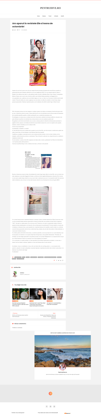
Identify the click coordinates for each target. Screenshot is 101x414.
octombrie (40, 257)
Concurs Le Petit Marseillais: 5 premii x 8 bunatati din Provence (80, 378)
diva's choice (15, 300)
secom (14, 258)
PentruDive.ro (50, 8)
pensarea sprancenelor (50, 257)
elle (24, 257)
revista (59, 257)
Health (62, 16)
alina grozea (18, 257)
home (38, 16)
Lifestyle (56, 16)
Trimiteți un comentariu (17, 327)
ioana (28, 257)
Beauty (44, 16)
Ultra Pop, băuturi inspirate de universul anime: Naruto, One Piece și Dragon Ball (80, 392)
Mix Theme (62, 410)
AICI (58, 180)
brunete (31, 300)
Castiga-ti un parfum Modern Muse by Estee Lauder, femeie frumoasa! (79, 371)
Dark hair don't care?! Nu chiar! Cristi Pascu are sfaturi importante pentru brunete (37, 304)
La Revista (44, 94)
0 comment (24, 29)
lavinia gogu (33, 257)
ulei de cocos (21, 258)
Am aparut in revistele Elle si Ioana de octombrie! (54, 303)
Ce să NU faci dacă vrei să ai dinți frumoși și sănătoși (79, 384)
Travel (49, 16)
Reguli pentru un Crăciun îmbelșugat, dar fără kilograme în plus (80, 398)
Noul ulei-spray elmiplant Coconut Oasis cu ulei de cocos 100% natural (20, 304)
